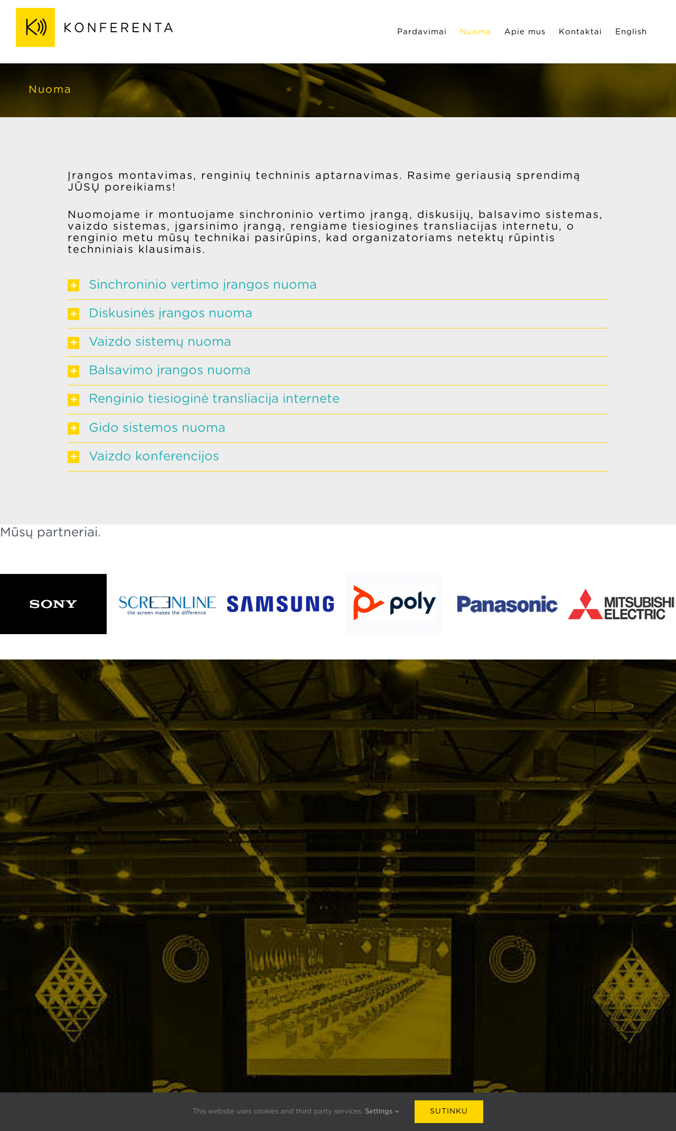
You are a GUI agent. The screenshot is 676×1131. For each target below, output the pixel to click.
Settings (382, 1111)
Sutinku (449, 1111)
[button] (338, 285)
